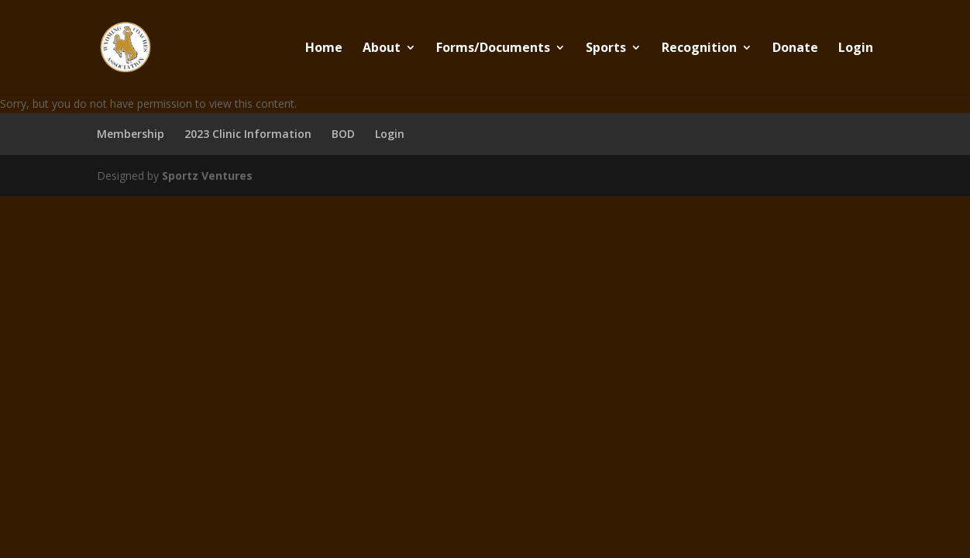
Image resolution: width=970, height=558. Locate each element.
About (382, 49)
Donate (795, 49)
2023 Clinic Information (247, 133)
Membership (130, 133)
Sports (606, 49)
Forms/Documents (493, 49)
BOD (343, 133)
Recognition (699, 49)
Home (323, 49)
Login (855, 49)
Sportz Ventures (207, 175)
